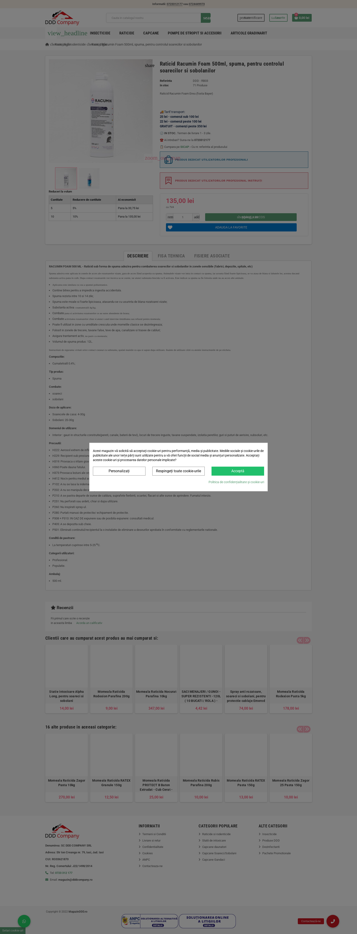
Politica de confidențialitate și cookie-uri (236, 482)
